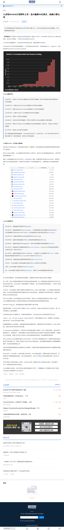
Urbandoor (29, 270)
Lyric (34, 290)
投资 (10, 304)
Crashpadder (27, 230)
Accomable (24, 255)
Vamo (27, 240)
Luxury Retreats (35, 247)
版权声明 (34, 379)
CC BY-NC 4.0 (55, 379)
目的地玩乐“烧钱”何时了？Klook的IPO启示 (16, 471)
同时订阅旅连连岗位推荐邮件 (27, 520)
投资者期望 (23, 36)
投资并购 (22, 374)
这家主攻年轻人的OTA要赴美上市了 (14, 443)
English (24, 21)
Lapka (44, 240)
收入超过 (26, 308)
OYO (13, 304)
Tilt (21, 249)
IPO (16, 374)
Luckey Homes (37, 259)
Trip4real (51, 243)
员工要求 (37, 36)
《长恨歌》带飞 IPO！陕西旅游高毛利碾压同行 (17, 461)
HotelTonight (29, 266)
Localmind (51, 232)
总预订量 (39, 362)
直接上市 (11, 374)
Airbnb (5, 374)
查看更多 (58, 384)
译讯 (4, 10)
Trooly (51, 253)
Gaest (34, 263)
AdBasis (39, 255)
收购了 (31, 159)
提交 (41, 517)
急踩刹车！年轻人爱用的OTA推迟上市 (15, 452)
